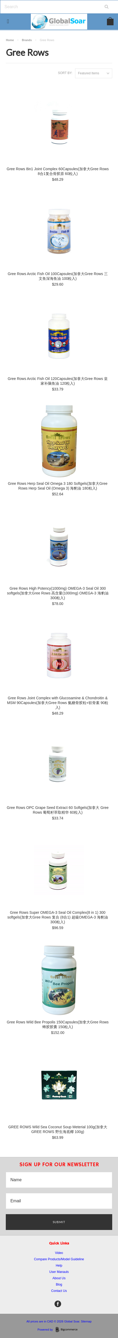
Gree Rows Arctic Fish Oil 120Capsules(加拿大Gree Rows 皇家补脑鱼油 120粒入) (58, 381)
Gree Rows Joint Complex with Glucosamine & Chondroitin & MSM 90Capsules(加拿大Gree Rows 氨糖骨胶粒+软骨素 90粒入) (58, 703)
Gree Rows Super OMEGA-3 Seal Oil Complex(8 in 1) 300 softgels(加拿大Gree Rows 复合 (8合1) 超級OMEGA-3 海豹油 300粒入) (57, 917)
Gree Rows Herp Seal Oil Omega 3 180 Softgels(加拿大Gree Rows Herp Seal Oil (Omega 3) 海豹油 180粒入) (57, 485)
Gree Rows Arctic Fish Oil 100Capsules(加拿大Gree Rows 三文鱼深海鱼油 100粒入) (58, 276)
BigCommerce (68, 1330)
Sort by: (65, 73)
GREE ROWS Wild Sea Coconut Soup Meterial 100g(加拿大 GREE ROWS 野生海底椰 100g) (57, 1129)
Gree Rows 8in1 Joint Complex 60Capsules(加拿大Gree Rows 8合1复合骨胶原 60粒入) (58, 171)
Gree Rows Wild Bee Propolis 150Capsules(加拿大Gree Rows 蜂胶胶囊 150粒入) (58, 1024)
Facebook (58, 1304)
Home (10, 40)
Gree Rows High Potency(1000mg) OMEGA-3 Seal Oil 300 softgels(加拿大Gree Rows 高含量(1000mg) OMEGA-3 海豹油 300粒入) (57, 593)
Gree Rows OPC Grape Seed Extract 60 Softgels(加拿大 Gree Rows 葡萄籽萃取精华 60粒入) (58, 809)
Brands (27, 40)
